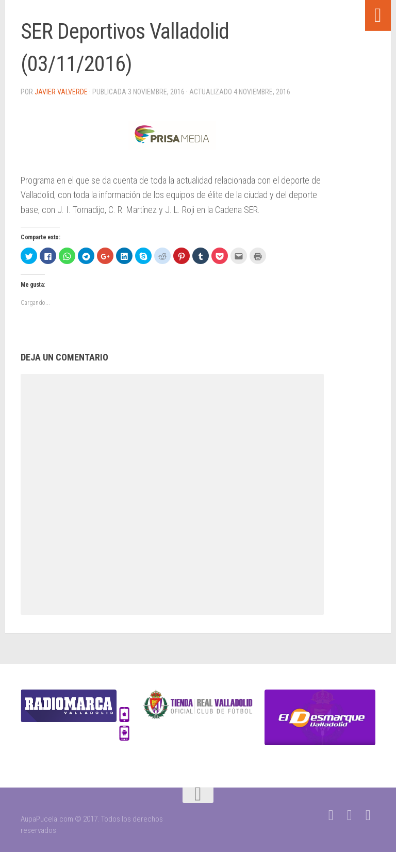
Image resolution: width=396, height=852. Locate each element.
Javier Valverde (61, 92)
